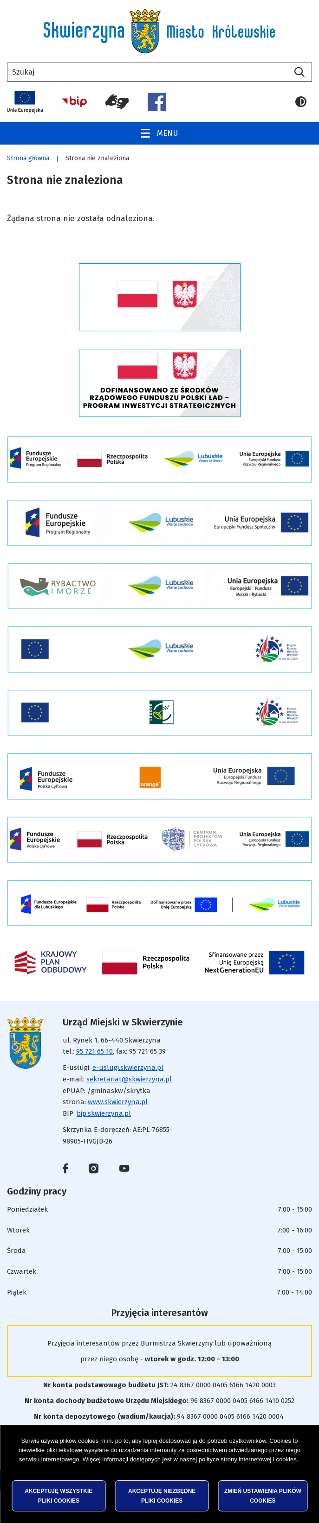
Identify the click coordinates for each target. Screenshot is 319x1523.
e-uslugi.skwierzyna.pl (127, 1067)
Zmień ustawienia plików (262, 1496)
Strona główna (28, 158)
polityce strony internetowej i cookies (248, 1459)
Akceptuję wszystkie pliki (58, 1496)
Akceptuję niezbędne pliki (161, 1496)
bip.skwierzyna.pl (104, 1113)
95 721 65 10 (94, 1051)
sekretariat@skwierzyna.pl (129, 1079)
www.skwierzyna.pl (118, 1102)
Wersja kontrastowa (300, 101)
